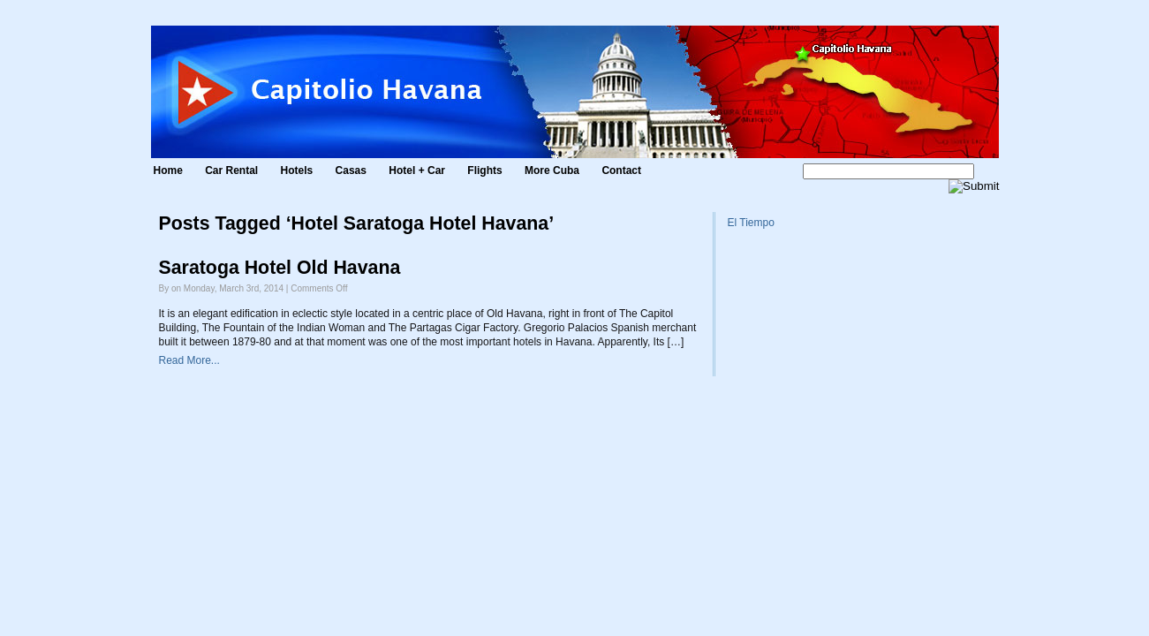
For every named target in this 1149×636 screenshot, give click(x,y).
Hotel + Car (417, 170)
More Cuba (552, 170)
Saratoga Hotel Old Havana (280, 267)
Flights (484, 170)
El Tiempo (751, 222)
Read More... (189, 360)
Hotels (297, 170)
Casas (351, 170)
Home (168, 170)
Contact (621, 170)
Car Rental (231, 170)
